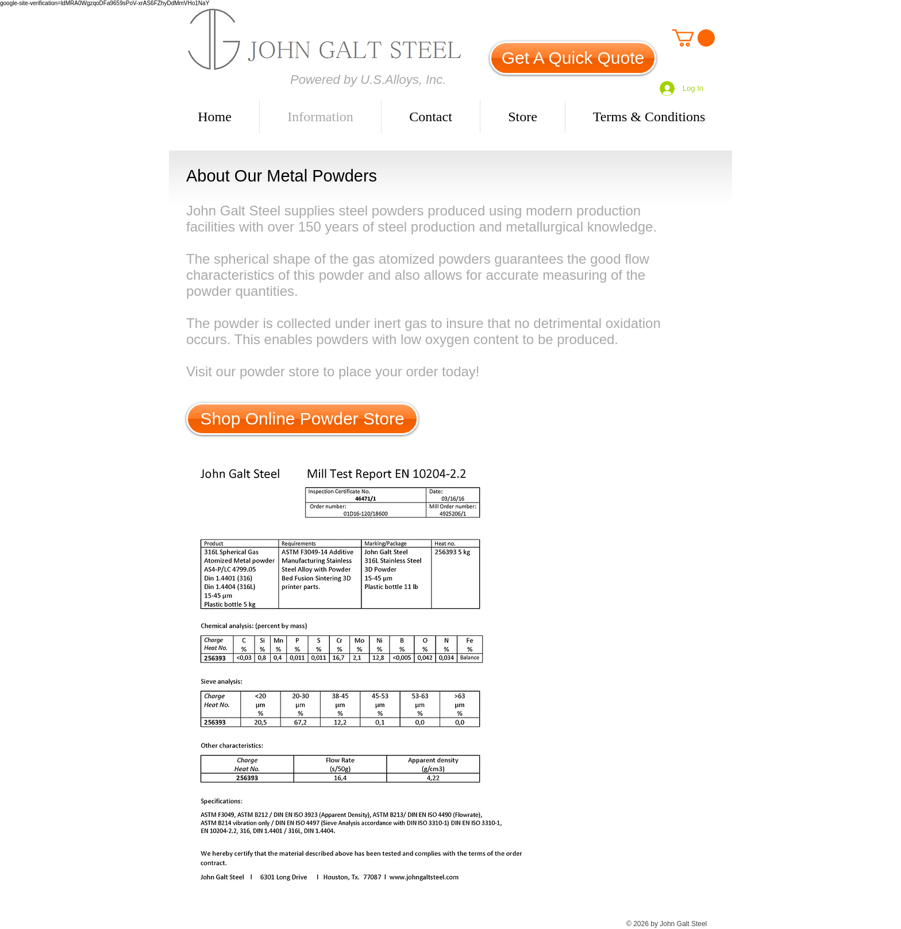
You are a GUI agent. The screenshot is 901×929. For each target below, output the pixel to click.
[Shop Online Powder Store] (302, 419)
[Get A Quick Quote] (573, 58)
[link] (693, 38)
